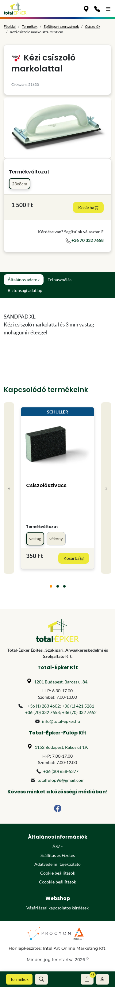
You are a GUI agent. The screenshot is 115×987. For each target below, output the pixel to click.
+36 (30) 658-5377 (61, 771)
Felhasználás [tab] (59, 279)
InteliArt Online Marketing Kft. (74, 948)
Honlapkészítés (25, 948)
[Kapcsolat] (97, 8)
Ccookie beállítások (57, 881)
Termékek (19, 979)
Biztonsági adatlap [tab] (25, 290)
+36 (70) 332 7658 (42, 712)
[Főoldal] (15, 8)
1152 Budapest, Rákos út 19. (61, 747)
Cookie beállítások (57, 873)
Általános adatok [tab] (24, 279)
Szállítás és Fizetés (57, 855)
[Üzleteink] (86, 8)
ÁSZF (57, 846)
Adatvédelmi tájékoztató (57, 864)
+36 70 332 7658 (85, 240)
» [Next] (106, 488)
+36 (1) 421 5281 (78, 705)
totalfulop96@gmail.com (61, 780)
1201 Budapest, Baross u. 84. (61, 681)
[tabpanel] (57, 325)
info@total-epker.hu (61, 721)
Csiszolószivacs (46, 485)
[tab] (51, 586)
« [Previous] (9, 488)
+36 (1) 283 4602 (44, 705)
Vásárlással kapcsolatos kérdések (57, 907)
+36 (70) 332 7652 (79, 712)
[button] (41, 979)
